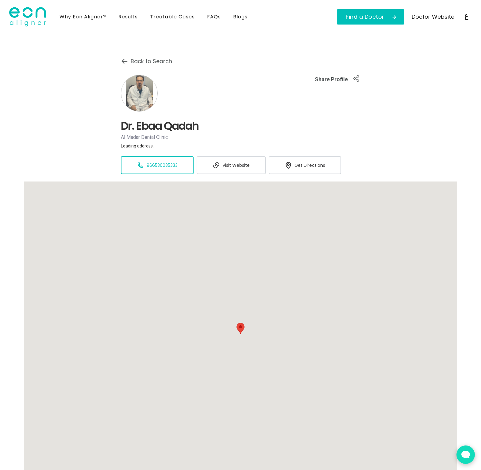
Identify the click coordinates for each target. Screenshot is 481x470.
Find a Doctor (365, 17)
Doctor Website (433, 17)
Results (128, 16)
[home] (31, 17)
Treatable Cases (172, 16)
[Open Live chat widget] (465, 454)
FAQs (214, 16)
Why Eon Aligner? (83, 16)
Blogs (240, 16)
